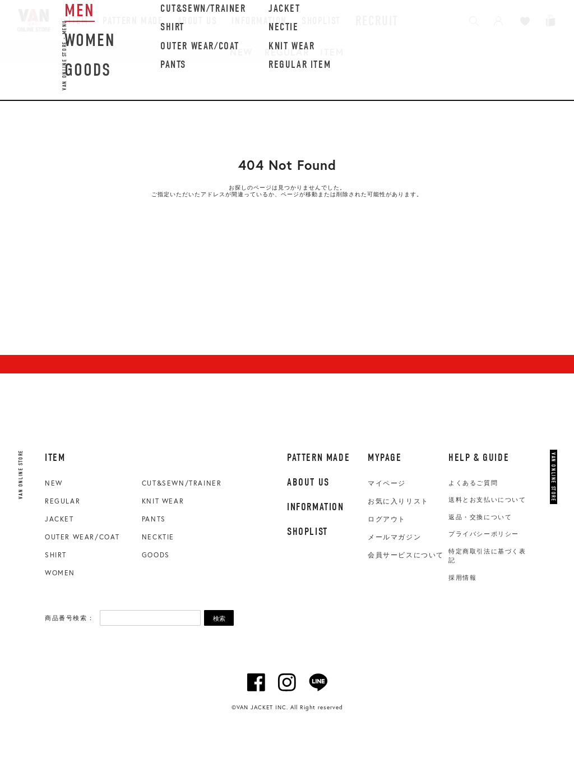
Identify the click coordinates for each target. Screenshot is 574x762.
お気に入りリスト (398, 501)
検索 (219, 618)
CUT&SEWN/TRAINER (182, 483)
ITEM (332, 52)
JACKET (59, 519)
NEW (241, 52)
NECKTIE (158, 537)
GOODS (156, 555)
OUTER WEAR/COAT (82, 537)
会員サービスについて (406, 555)
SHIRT (56, 555)
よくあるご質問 (473, 482)
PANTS (154, 519)
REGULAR (287, 52)
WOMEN (60, 573)
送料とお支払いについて (487, 499)
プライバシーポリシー (483, 533)
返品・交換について (480, 517)
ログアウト (387, 519)
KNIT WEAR (163, 501)
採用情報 (462, 577)
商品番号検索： (69, 618)
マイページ (387, 483)
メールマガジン (394, 537)
